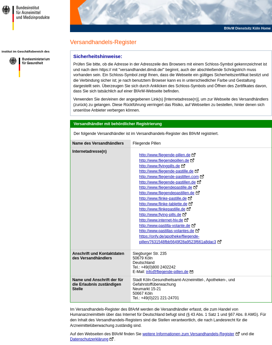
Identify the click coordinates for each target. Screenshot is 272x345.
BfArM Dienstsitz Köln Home (247, 28)
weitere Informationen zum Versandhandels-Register (188, 334)
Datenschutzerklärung (89, 339)
